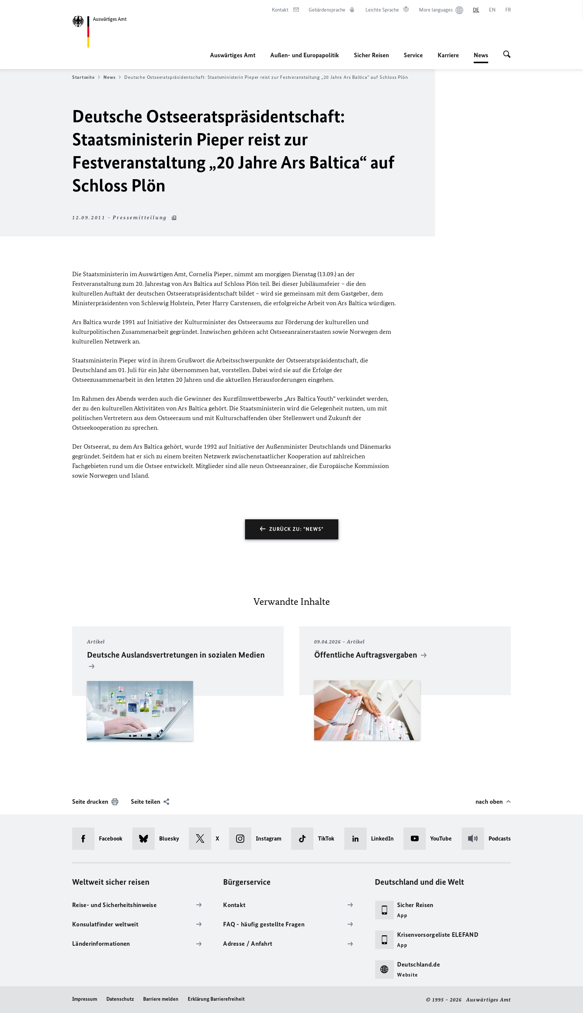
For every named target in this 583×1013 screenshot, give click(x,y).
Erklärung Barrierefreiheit (216, 999)
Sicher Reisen (371, 55)
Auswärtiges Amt (232, 55)
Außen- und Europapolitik (304, 55)
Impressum (84, 999)
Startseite (86, 77)
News (481, 55)
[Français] (508, 10)
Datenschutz (120, 999)
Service (413, 55)
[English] (492, 10)
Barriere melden (160, 999)
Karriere (448, 55)
